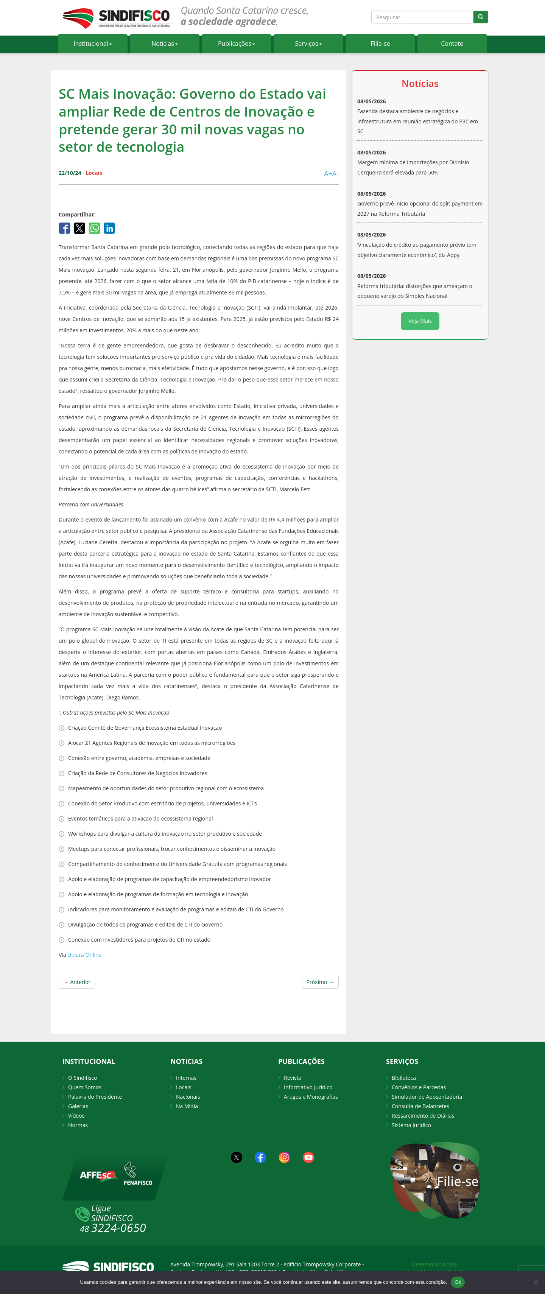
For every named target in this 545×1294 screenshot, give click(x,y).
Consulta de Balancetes (420, 1106)
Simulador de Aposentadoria (427, 1096)
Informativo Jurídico (308, 1087)
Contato (452, 43)
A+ (328, 173)
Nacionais (188, 1096)
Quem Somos (84, 1087)
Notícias (164, 43)
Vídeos (76, 1115)
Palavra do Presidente (95, 1096)
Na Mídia (187, 1106)
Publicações (236, 43)
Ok (458, 1282)
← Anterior (77, 982)
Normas (78, 1125)
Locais (183, 1087)
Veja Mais (420, 320)
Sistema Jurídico (411, 1125)
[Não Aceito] (535, 1282)
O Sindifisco (82, 1077)
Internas (186, 1077)
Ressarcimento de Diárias (423, 1115)
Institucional (92, 43)
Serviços (308, 43)
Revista (292, 1077)
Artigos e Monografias (311, 1096)
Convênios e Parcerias (419, 1087)
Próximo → (320, 982)
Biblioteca (404, 1077)
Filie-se (380, 43)
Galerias (78, 1106)
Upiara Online (84, 954)
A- (335, 173)
